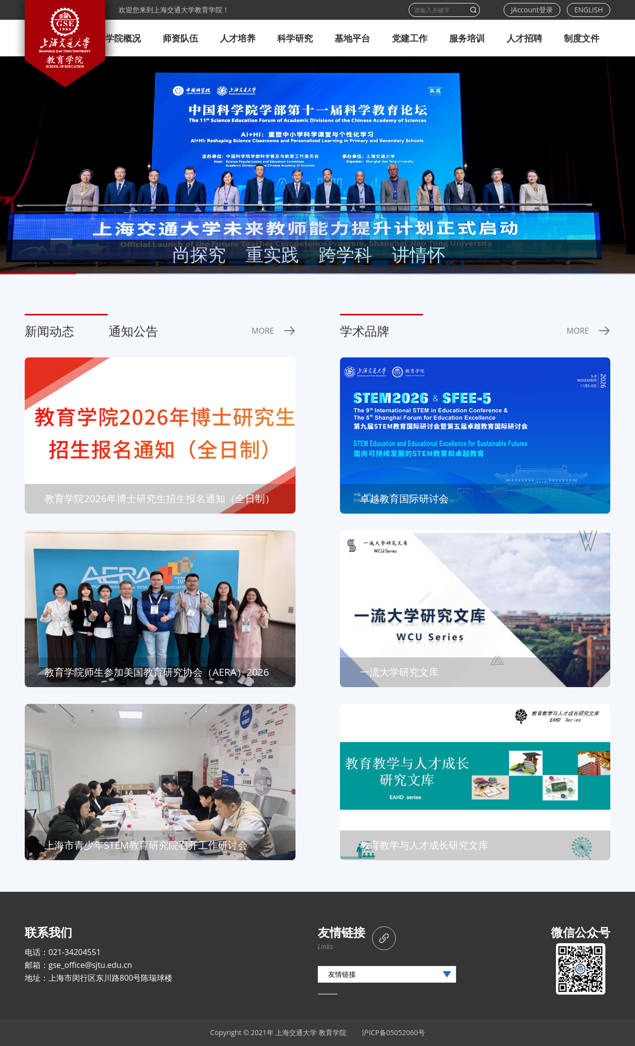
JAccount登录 (532, 9)
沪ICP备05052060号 (393, 1032)
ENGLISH (588, 9)
